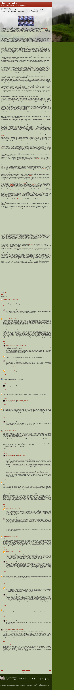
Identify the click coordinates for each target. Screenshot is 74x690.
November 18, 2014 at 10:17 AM (15, 508)
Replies (5, 343)
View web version (26, 672)
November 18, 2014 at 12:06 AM (22, 345)
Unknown (5, 299)
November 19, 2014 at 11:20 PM (22, 455)
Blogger (28, 688)
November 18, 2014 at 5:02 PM (15, 587)
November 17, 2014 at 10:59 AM (12, 299)
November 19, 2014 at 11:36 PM (22, 517)
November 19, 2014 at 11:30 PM (19, 629)
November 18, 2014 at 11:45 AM (15, 551)
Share (2, 294)
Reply (4, 305)
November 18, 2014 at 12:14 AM (10, 430)
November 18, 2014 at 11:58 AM (11, 575)
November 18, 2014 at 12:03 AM (22, 309)
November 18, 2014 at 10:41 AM (11, 536)
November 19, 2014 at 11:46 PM (22, 620)
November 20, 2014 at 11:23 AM (13, 644)
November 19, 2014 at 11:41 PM (22, 561)
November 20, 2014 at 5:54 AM (15, 370)
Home (26, 670)
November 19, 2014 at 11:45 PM (22, 594)
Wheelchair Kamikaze (10, 3)
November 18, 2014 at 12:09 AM (22, 421)
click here (45, 28)
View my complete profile (4, 686)
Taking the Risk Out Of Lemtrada (11, 366)
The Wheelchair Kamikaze (10, 309)
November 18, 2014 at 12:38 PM (12, 609)
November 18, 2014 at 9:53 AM (11, 482)
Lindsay (4, 482)
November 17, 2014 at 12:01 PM (12, 318)
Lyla (4, 430)
